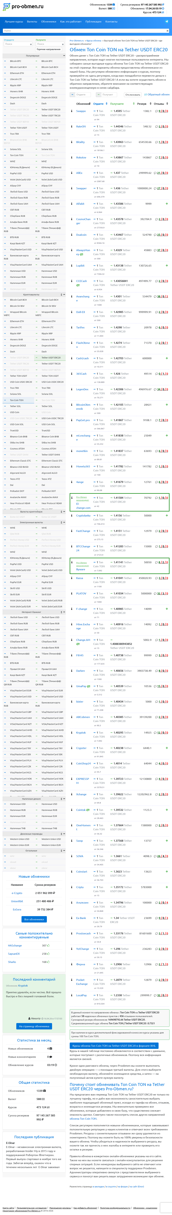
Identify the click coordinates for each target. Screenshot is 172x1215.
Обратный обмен (158, 94)
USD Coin (14, 412)
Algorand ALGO (18, 473)
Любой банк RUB (19, 197)
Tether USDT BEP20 (19, 122)
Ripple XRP (15, 85)
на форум (123, 1186)
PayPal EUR (15, 582)
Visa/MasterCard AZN (20, 791)
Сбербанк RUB (17, 216)
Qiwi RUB (14, 534)
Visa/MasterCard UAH (21, 265)
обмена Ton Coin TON (83, 1118)
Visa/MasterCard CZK (20, 766)
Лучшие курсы (14, 21)
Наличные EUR (17, 283)
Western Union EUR (19, 845)
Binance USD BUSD (19, 467)
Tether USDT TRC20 (19, 115)
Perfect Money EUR (19, 546)
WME (12, 528)
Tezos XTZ (15, 479)
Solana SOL (15, 149)
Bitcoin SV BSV (17, 306)
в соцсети (111, 1186)
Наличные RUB (18, 277)
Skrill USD (15, 588)
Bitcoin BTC (15, 61)
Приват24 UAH (17, 669)
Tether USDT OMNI (19, 454)
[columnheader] (72, 103)
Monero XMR (16, 91)
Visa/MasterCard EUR (20, 690)
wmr (12, 856)
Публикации (93, 21)
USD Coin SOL (17, 424)
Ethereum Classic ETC (20, 460)
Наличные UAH (18, 289)
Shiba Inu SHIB (17, 442)
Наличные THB (17, 828)
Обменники (48, 21)
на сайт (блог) (137, 1186)
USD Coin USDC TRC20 (21, 418)
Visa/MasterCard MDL (21, 736)
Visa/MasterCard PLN (20, 760)
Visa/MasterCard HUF (20, 742)
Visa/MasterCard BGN (21, 785)
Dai (11, 485)
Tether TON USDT (18, 128)
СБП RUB (14, 210)
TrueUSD (14, 430)
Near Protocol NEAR (20, 503)
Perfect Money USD (19, 540)
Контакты (111, 21)
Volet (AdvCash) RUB (20, 600)
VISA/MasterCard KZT (21, 724)
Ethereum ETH (17, 73)
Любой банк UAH (19, 203)
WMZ (12, 161)
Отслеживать (132, 94)
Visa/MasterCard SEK (20, 754)
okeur (13, 868)
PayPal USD (16, 173)
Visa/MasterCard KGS (20, 772)
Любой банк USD (19, 191)
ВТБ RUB (14, 237)
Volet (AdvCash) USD (20, 179)
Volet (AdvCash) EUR (20, 606)
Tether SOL (15, 406)
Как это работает (70, 21)
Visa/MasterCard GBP (20, 712)
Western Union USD (19, 839)
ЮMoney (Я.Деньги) (20, 167)
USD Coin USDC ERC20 (21, 382)
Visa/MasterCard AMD (21, 730)
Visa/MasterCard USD (20, 249)
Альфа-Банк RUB (18, 222)
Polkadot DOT (17, 491)
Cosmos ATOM (17, 448)
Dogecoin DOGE (18, 97)
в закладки (98, 1186)
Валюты (32, 21)
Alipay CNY (15, 185)
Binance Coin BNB (18, 436)
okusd (13, 862)
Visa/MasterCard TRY (20, 748)
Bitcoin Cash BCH (18, 67)
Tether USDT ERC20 (19, 109)
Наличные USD (18, 271)
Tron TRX (14, 134)
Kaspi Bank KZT (17, 243)
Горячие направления (48, 49)
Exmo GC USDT (17, 517)
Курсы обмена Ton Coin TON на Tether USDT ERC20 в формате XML (114, 1045)
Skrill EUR (15, 594)
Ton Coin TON (16, 155)
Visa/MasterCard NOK (21, 778)
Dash (12, 103)
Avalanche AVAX (18, 497)
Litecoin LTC (16, 79)
